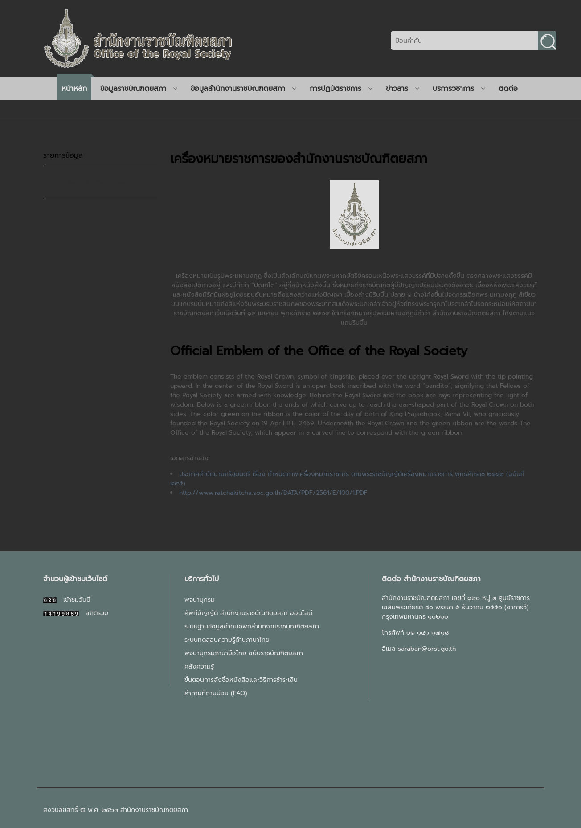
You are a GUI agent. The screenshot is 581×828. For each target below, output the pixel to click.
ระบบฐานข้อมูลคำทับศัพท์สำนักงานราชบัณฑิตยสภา (251, 626)
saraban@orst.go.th (427, 648)
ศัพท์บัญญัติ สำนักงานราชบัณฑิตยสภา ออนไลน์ (248, 613)
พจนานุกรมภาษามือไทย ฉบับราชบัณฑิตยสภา (243, 653)
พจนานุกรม (199, 599)
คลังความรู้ (199, 666)
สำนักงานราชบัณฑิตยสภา (154, 810)
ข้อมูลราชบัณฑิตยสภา (138, 88)
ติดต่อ (508, 88)
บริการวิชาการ (459, 88)
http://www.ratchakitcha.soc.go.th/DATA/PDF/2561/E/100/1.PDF (273, 493)
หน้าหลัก (74, 88)
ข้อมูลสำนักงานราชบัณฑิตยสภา (243, 88)
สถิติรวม (75, 613)
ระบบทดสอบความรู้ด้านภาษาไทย (227, 639)
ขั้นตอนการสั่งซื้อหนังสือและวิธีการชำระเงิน (241, 680)
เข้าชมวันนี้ (66, 599)
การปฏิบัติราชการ (341, 88)
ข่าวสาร (402, 88)
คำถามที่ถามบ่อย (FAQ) (215, 693)
